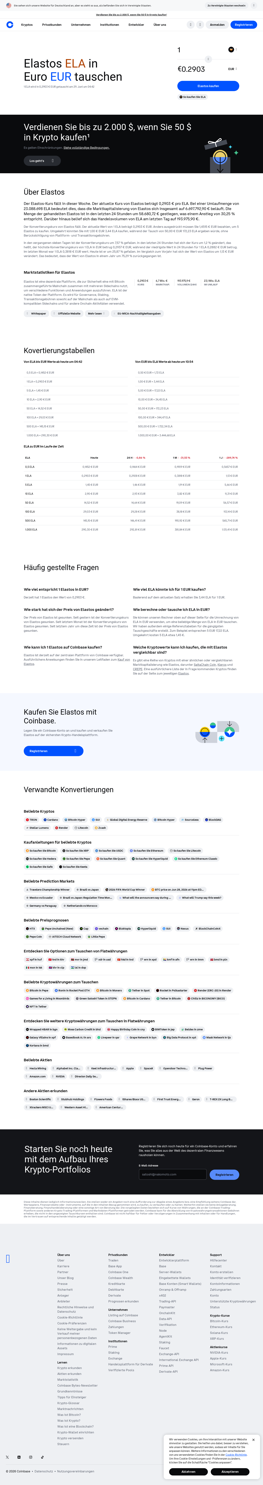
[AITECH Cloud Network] (64, 937)
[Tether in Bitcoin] (168, 998)
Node (163, 1330)
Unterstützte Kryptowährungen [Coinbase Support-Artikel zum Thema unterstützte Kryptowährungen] (233, 1301)
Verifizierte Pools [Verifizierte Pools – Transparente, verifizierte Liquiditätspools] (121, 1370)
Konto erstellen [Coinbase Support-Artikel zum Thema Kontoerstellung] (221, 1272)
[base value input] (201, 49)
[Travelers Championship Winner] (48, 890)
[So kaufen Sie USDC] (109, 851)
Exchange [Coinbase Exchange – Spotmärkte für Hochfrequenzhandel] (115, 1358)
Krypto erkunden (69, 1368)
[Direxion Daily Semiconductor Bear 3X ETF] (85, 1076)
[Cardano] (50, 820)
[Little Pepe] (96, 937)
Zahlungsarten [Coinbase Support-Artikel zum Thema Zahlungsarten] (220, 1289)
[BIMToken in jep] (163, 1029)
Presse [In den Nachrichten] (62, 1284)
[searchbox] (233, 69)
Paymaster (167, 1307)
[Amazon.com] (36, 1076)
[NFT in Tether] (36, 1007)
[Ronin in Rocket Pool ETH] (72, 990)
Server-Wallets (170, 1272)
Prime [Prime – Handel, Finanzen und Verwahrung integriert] (112, 1347)
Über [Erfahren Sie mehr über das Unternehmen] (60, 1260)
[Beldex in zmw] (192, 1029)
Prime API (166, 1366)
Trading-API (167, 1301)
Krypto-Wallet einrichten (75, 1432)
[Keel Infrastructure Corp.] (101, 1068)
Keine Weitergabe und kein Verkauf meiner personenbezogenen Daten (77, 1333)
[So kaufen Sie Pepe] (76, 859)
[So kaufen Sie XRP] (75, 851)
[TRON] (31, 820)
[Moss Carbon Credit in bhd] (82, 1029)
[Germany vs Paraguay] (41, 906)
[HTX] (30, 929)
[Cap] (84, 929)
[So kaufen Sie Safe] (39, 867)
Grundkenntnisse (70, 1391)
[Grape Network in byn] (141, 1037)
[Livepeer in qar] (108, 1037)
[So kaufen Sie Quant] (110, 859)
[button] (52, 25)
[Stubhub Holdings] (70, 1099)
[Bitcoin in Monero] (109, 990)
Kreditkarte (116, 1284)
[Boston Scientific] (38, 1099)
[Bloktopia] (123, 929)
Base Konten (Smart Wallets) (180, 1284)
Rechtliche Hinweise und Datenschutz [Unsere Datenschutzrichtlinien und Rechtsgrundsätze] (75, 1309)
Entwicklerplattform (174, 1260)
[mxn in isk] (34, 968)
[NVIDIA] (58, 1076)
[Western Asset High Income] (75, 1107)
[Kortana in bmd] (37, 1045)
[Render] (61, 828)
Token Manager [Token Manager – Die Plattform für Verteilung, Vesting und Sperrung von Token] (119, 1333)
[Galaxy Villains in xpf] (41, 1037)
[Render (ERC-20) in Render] (212, 990)
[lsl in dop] (78, 968)
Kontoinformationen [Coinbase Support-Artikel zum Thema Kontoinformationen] (225, 1284)
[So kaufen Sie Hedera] (41, 859)
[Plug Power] (203, 1068)
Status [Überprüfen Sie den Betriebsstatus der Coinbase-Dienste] (215, 1307)
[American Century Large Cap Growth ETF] (110, 1107)
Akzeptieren (230, 1471)
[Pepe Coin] (34, 937)
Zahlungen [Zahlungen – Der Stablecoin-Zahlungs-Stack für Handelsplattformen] (116, 1327)
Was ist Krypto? (68, 1420)
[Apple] (128, 1068)
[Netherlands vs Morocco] (80, 906)
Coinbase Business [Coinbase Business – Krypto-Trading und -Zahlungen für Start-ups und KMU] (122, 1321)
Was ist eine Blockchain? (75, 1426)
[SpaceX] (146, 1068)
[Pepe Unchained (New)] (57, 929)
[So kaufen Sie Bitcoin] (41, 851)
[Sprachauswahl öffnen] (200, 25)
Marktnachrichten (70, 1409)
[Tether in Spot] (139, 990)
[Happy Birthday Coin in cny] (126, 1029)
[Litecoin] (81, 828)
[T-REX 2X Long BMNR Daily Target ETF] (220, 1099)
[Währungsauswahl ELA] (233, 50)
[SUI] (96, 820)
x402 (162, 1295)
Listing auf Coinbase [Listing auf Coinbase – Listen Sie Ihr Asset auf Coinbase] (123, 1315)
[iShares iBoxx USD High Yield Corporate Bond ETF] (133, 1099)
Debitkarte (116, 1289)
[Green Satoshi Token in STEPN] (96, 998)
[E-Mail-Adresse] (172, 1174)
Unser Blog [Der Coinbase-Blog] (65, 1278)
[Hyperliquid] (146, 929)
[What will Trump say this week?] (200, 898)
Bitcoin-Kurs (219, 1321)
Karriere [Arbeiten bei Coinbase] (63, 1266)
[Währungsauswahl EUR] (233, 69)
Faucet (164, 1348)
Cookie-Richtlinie (236, 1454)
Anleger (63, 1295)
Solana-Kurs (219, 1333)
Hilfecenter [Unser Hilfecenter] (218, 1260)
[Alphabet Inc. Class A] (67, 1068)
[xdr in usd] (102, 959)
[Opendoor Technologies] (173, 1068)
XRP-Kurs (217, 1338)
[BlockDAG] (213, 820)
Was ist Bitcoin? (69, 1415)
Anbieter (63, 1301)
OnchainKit (167, 1313)
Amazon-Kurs (219, 1370)
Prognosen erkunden (123, 1301)
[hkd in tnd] (125, 959)
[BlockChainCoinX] (208, 929)
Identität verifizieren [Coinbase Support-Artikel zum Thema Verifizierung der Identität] (225, 1278)
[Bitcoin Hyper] (74, 820)
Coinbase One (118, 1272)
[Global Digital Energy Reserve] (126, 820)
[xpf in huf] (34, 959)
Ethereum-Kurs (221, 1327)
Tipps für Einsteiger (71, 1397)
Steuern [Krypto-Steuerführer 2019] (63, 1444)
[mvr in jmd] (79, 959)
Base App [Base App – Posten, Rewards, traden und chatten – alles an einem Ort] (115, 1266)
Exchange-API (169, 1354)
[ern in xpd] (148, 959)
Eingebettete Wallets (175, 1278)
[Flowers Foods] (101, 1099)
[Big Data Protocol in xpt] (179, 1037)
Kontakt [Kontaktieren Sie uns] (216, 1266)
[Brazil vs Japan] (87, 890)
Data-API (165, 1319)
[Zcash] (100, 828)
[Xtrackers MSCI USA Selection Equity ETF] (40, 1107)
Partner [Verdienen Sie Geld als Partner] (62, 1272)
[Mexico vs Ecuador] (39, 898)
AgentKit (165, 1336)
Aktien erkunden (69, 1374)
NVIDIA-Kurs (219, 1352)
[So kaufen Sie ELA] (192, 97)
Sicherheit (65, 1289)
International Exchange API (179, 1360)
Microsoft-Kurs (221, 1364)
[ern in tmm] (195, 959)
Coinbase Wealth (120, 1278)
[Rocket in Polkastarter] (172, 990)
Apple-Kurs (218, 1358)
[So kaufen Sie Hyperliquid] (150, 859)
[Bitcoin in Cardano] (136, 998)
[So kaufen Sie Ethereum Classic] (196, 859)
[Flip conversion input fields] (208, 59)
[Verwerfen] (254, 5)
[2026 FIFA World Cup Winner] (125, 890)
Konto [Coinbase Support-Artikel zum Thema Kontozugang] (214, 1295)
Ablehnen (188, 1471)
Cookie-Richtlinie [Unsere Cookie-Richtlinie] (70, 1317)
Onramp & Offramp (172, 1289)
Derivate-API (168, 1371)
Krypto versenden (70, 1438)
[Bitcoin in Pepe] (37, 990)
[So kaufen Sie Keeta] (73, 867)
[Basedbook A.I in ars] (76, 1037)
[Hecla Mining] (36, 1068)
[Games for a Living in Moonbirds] (47, 998)
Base (162, 1266)
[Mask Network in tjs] (217, 1037)
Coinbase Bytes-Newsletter (77, 1385)
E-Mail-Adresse (148, 1165)
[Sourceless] (190, 820)
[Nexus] (183, 929)
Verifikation (167, 1325)
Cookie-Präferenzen (72, 1323)
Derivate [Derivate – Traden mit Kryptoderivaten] (114, 1295)
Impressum (65, 1354)
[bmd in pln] (219, 959)
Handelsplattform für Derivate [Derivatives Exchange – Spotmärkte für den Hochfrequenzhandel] (130, 1364)
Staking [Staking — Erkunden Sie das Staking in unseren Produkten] (113, 1352)
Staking (164, 1342)
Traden (113, 1260)
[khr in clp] (56, 968)
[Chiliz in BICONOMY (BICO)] (206, 998)
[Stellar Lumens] (37, 828)
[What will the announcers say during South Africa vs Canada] (145, 898)
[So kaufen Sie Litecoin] (185, 851)
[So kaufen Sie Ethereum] (146, 851)
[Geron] (194, 1099)
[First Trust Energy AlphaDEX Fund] (167, 1099)
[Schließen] (253, 1440)
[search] (191, 25)
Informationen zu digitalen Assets (76, 1346)
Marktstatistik (67, 1379)
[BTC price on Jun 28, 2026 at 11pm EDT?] (178, 890)
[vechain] (102, 929)
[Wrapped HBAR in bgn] (42, 1029)
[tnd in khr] (56, 959)
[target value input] (203, 69)
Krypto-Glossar (68, 1403)
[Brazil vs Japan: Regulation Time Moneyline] (86, 898)
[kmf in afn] (171, 959)
